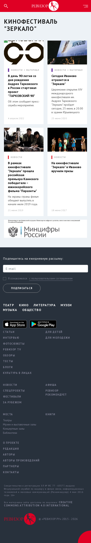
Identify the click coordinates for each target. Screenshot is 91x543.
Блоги (8, 367)
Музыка (10, 310)
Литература (45, 305)
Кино (24, 305)
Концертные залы (13, 428)
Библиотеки (10, 433)
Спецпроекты (14, 390)
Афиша (51, 385)
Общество (32, 310)
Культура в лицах (17, 373)
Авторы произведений (21, 460)
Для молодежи (58, 337)
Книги (50, 414)
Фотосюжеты (14, 343)
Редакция (11, 448)
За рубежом (12, 402)
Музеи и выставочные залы (19, 424)
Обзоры (9, 355)
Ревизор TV (12, 349)
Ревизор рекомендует (56, 392)
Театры (7, 420)
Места (8, 414)
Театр (8, 305)
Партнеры (11, 466)
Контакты (11, 472)
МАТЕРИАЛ (32, 70)
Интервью (11, 337)
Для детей (54, 332)
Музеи (66, 305)
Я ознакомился (17, 278)
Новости (10, 385)
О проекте (11, 443)
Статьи (9, 332)
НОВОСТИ (17, 70)
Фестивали (12, 396)
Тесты (8, 361)
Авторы (9, 454)
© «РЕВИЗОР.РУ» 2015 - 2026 (58, 519)
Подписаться (21, 288)
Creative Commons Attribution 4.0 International (38, 504)
